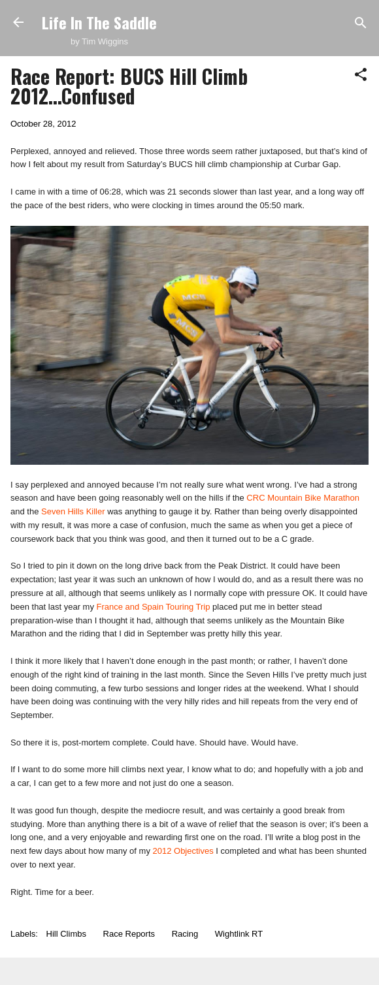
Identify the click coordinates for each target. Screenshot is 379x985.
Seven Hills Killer (73, 511)
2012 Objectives (183, 851)
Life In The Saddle (99, 22)
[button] (361, 75)
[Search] (361, 24)
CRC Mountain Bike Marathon (302, 498)
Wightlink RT (239, 934)
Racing (185, 934)
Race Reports (129, 934)
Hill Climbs (66, 934)
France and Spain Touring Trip (153, 607)
